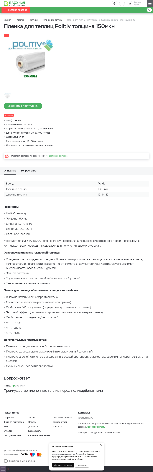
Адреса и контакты (95, 426)
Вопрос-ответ (60, 422)
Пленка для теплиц (52, 20)
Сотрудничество (12, 435)
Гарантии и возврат (62, 417)
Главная (7, 20)
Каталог (20, 20)
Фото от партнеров (14, 422)
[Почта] (3, 469)
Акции (31, 417)
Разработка (14, 461)
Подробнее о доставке (56, 156)
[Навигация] (150, 3)
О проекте (9, 417)
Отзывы (8, 431)
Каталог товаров (15, 10)
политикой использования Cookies (67, 454)
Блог (6, 426)
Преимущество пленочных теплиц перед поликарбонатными (53, 390)
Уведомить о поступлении (23, 106)
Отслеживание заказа (39, 435)
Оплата (32, 422)
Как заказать (34, 431)
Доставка (33, 426)
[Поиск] (149, 10)
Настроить (82, 465)
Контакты (57, 426)
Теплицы (34, 20)
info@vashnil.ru (85, 418)
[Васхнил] (14, 3)
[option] (31, 59)
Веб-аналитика (28, 461)
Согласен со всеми (63, 465)
